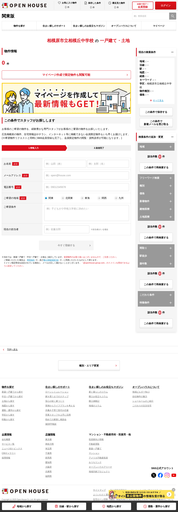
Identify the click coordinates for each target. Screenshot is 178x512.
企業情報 (7, 434)
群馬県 (48, 458)
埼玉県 (48, 448)
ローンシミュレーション (57, 392)
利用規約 (32, 260)
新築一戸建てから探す (12, 392)
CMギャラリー (9, 453)
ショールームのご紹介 (143, 401)
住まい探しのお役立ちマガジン (89, 26)
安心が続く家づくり (54, 401)
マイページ (158, 26)
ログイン (166, 5)
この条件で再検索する (156, 167)
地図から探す (114, 506)
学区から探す (8, 415)
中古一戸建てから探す (12, 396)
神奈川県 (49, 444)
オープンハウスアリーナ (100, 467)
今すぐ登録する (66, 245)
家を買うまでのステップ (57, 396)
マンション (94, 453)
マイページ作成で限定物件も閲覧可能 (66, 74)
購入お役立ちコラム (98, 396)
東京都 (48, 439)
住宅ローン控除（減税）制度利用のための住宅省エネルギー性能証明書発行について (133, 499)
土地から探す (8, 401)
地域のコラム (95, 405)
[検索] (172, 16)
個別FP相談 (50, 424)
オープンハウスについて (123, 26)
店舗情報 (50, 434)
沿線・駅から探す (69, 506)
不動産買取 (94, 444)
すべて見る (158, 100)
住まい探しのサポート (54, 26)
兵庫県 (48, 471)
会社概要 (6, 439)
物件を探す (19, 26)
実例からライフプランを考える (60, 405)
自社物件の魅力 (139, 396)
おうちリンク (95, 462)
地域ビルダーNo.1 (140, 392)
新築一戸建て (95, 448)
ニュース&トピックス (12, 448)
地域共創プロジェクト (99, 471)
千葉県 (48, 453)
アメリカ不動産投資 (98, 458)
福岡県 (48, 476)
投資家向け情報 (96, 439)
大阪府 (48, 467)
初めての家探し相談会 (55, 419)
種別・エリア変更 (98, 365)
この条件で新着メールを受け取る (156, 123)
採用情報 (6, 458)
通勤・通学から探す (159, 506)
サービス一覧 (8, 444)
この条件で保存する (156, 112)
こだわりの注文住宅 (141, 405)
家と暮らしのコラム (98, 392)
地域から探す (24, 506)
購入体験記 (94, 401)
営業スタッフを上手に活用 (58, 415)
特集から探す (8, 419)
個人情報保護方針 (52, 260)
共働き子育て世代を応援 (57, 410)
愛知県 (48, 462)
